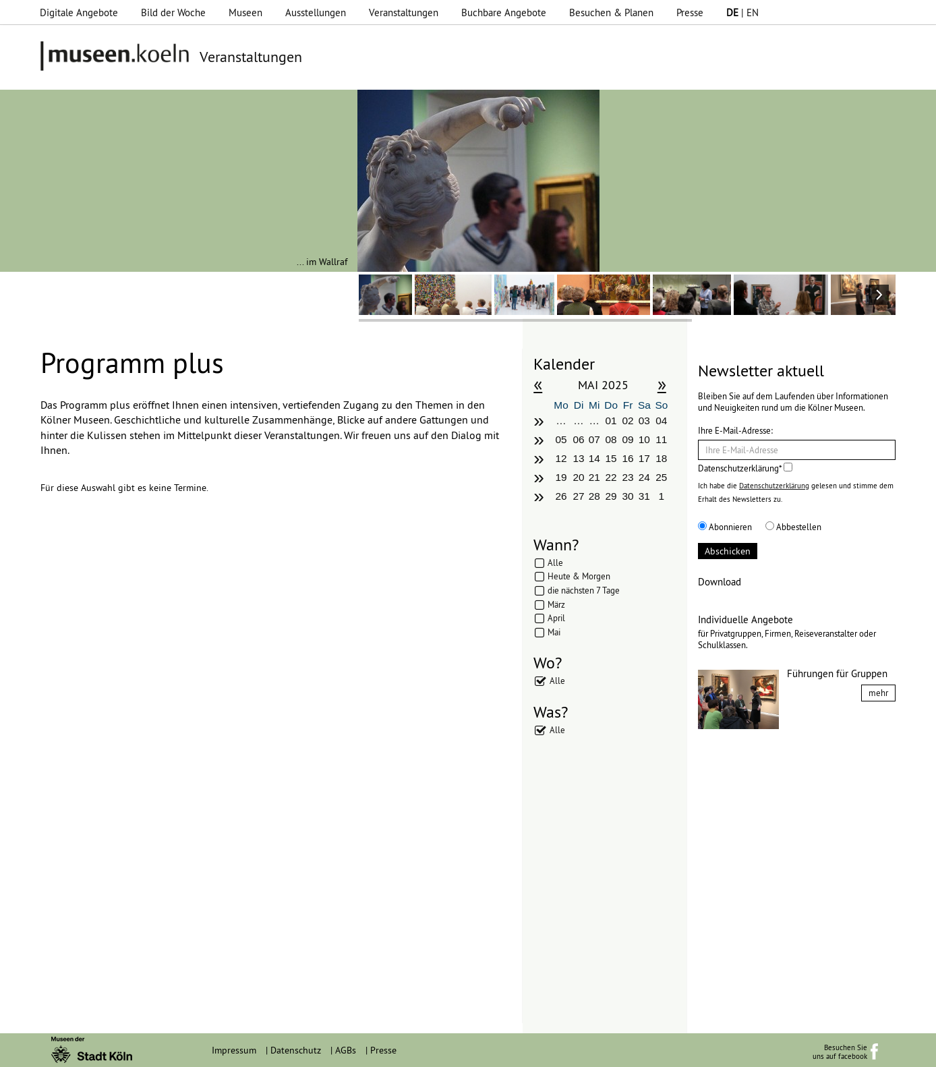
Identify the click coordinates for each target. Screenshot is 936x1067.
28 (594, 496)
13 (579, 458)
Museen (245, 12)
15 (611, 458)
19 (560, 477)
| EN (742, 12)
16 (627, 458)
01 (611, 420)
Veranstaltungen (403, 12)
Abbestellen (793, 526)
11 (661, 439)
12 (560, 458)
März (556, 604)
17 (644, 458)
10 (644, 439)
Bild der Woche (173, 12)
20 (579, 477)
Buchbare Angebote (503, 12)
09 (627, 439)
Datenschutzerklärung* (745, 468)
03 (644, 420)
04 (661, 420)
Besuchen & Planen (611, 12)
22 (611, 477)
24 (644, 477)
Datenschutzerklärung (774, 485)
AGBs (345, 1050)
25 (661, 477)
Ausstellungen (315, 12)
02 (627, 420)
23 (627, 477)
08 (611, 439)
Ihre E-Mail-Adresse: (735, 430)
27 (579, 496)
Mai (554, 632)
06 (579, 439)
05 (560, 439)
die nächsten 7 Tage (584, 590)
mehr (878, 692)
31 (644, 496)
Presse (689, 12)
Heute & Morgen (579, 576)
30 (627, 496)
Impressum (234, 1050)
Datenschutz (295, 1050)
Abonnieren (725, 526)
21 (594, 477)
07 (594, 439)
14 (594, 458)
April (556, 617)
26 (560, 496)
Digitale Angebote (79, 12)
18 (661, 458)
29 (611, 496)
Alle (555, 562)
